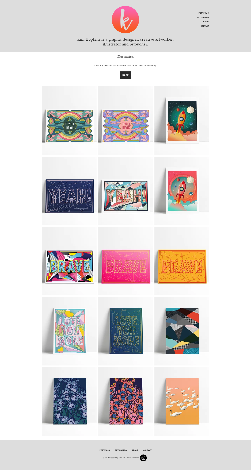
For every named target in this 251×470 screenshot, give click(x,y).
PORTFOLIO (204, 13)
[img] (69, 120)
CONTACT (205, 26)
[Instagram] (143, 457)
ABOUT (206, 22)
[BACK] (125, 75)
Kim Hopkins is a (92, 39)
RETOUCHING (203, 17)
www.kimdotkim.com (131, 458)
